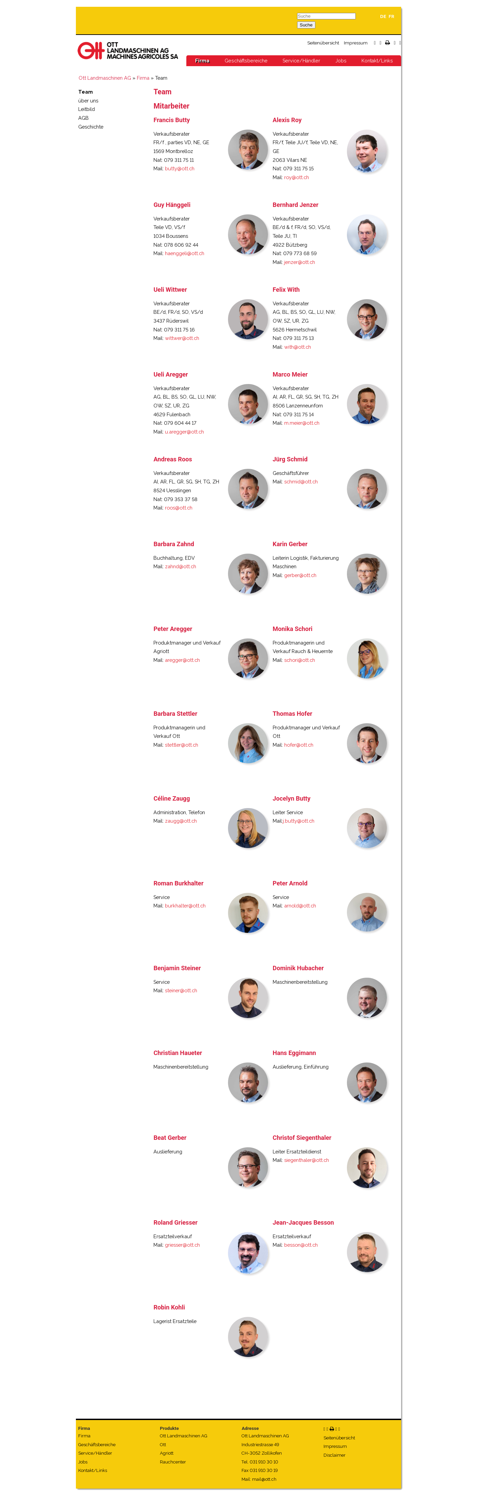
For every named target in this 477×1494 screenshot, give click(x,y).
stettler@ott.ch (181, 745)
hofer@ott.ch (298, 745)
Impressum (356, 42)
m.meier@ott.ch (301, 423)
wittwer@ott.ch (182, 338)
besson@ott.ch (301, 1245)
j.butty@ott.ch (298, 821)
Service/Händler (301, 60)
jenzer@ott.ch (299, 262)
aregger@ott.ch (182, 660)
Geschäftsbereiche (246, 60)
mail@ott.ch (264, 1479)
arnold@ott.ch (300, 905)
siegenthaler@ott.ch (306, 1160)
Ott (163, 1444)
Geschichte (90, 127)
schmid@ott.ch (301, 481)
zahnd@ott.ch (180, 566)
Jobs (341, 60)
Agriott (166, 1453)
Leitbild (86, 109)
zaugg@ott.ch (181, 821)
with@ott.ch (297, 347)
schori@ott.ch (299, 660)
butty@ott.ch (179, 168)
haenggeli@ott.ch (184, 253)
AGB (83, 118)
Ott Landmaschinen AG (105, 78)
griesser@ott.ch (182, 1245)
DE (383, 16)
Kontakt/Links (377, 60)
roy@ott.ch (296, 177)
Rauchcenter (173, 1461)
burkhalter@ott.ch (185, 905)
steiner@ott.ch (181, 990)
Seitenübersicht (323, 42)
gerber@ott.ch (300, 575)
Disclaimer (335, 1455)
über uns (88, 100)
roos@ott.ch (178, 508)
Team (85, 92)
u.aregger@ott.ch (184, 432)
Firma (202, 60)
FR (391, 16)
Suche (306, 24)
